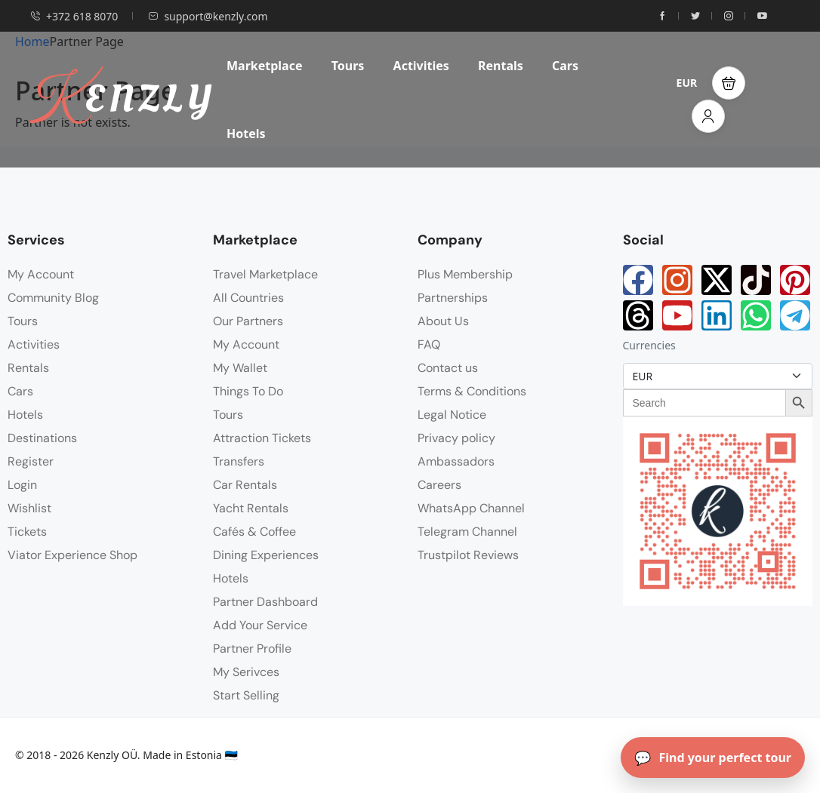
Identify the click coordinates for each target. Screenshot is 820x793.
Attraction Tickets (262, 438)
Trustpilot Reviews (468, 555)
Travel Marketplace (265, 274)
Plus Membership (465, 274)
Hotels (246, 133)
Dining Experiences (266, 555)
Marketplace (265, 65)
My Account (41, 274)
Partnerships (453, 298)
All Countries (248, 298)
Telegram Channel (467, 531)
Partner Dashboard (265, 602)
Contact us (448, 368)
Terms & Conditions (472, 391)
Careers (439, 485)
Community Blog (53, 298)
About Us (443, 321)
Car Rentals (245, 485)
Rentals (500, 65)
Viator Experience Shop (72, 555)
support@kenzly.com (207, 16)
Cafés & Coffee (254, 531)
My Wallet (240, 368)
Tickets (27, 531)
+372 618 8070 (74, 16)
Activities (421, 65)
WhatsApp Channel (471, 508)
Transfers (238, 461)
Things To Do (248, 391)
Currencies (649, 345)
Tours (348, 65)
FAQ (429, 344)
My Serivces (246, 672)
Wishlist (29, 508)
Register (31, 461)
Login (22, 485)
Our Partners (248, 321)
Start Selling (246, 695)
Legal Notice (452, 415)
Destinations (42, 438)
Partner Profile (252, 648)
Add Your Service (260, 625)
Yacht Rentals (250, 508)
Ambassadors (456, 461)
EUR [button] (687, 82)
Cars (565, 65)
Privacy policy (456, 438)
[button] (728, 83)
